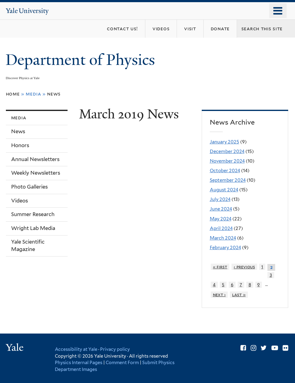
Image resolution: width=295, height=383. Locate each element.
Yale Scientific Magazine (28, 245)
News (54, 94)
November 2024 (227, 161)
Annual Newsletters (35, 159)
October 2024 (225, 170)
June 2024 (221, 209)
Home (13, 94)
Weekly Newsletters (35, 173)
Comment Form (122, 362)
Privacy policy (115, 349)
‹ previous (244, 266)
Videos (19, 201)
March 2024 (223, 238)
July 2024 (220, 199)
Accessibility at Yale (76, 349)
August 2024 (224, 190)
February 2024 (225, 247)
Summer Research (33, 214)
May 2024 (220, 219)
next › (219, 294)
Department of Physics (82, 60)
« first (220, 266)
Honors (20, 145)
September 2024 (228, 180)
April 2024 (221, 228)
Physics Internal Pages (78, 362)
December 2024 (227, 151)
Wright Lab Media (33, 228)
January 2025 (224, 142)
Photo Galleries (29, 187)
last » (239, 294)
